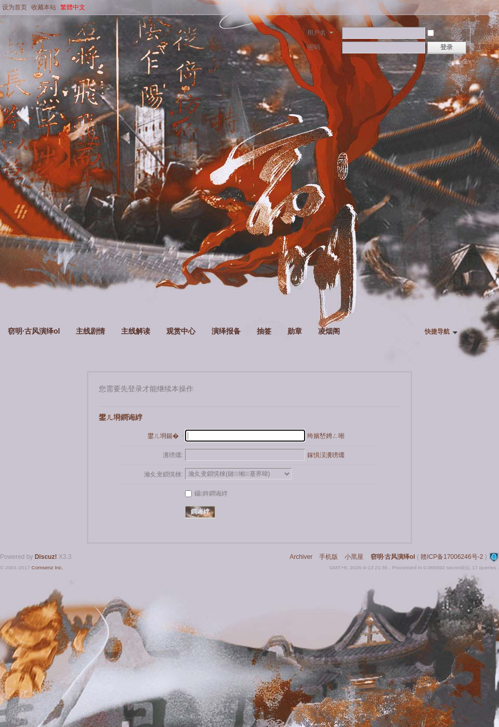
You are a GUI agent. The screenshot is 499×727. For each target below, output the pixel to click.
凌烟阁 (329, 331)
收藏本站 (43, 7)
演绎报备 (226, 331)
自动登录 (444, 32)
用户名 (316, 32)
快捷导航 (437, 331)
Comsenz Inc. (47, 567)
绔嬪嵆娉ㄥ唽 (326, 436)
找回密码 (486, 32)
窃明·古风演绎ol (34, 331)
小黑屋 (354, 556)
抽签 (264, 331)
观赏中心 (180, 331)
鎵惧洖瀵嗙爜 (326, 455)
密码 (314, 47)
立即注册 (486, 47)
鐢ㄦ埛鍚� (163, 436)
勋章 (294, 331)
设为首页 (14, 7)
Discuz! (46, 556)
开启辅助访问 (496, 7)
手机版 (328, 556)
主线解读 (135, 331)
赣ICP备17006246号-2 (452, 556)
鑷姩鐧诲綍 (206, 493)
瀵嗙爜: (173, 455)
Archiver (301, 556)
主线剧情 (90, 331)
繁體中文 (72, 7)
